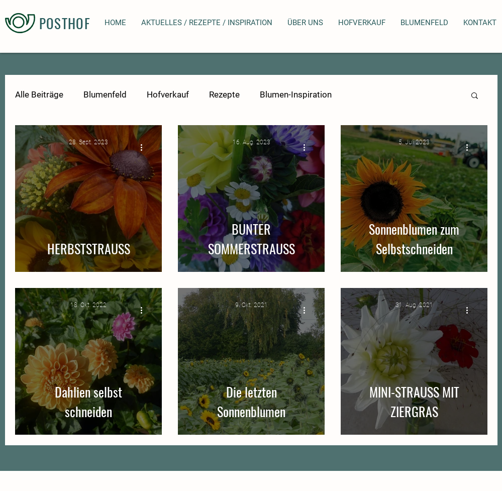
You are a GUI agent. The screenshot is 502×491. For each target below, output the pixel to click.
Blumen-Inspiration (296, 94)
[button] (474, 96)
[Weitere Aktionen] (145, 147)
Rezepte (224, 94)
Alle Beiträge (39, 94)
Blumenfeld (105, 94)
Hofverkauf (168, 94)
